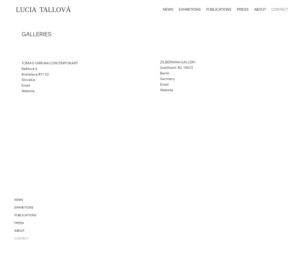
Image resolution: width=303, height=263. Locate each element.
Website (28, 91)
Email (25, 85)
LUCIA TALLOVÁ (43, 10)
